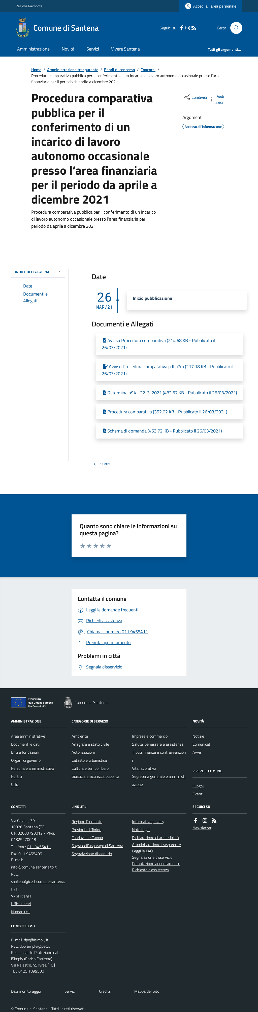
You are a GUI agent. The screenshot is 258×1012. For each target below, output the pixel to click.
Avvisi (197, 752)
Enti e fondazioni (25, 752)
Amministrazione (33, 48)
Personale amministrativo (32, 768)
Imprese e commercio (150, 736)
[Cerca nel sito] (234, 28)
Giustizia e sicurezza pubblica (95, 776)
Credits (105, 991)
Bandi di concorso (119, 70)
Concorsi (148, 70)
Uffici (15, 784)
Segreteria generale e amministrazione (159, 780)
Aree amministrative (28, 736)
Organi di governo (26, 760)
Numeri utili (20, 912)
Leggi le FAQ (142, 851)
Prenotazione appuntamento (156, 863)
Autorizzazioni (83, 752)
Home (36, 70)
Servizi (92, 48)
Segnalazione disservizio (92, 854)
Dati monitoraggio (26, 991)
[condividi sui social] (195, 97)
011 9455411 (39, 847)
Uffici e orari (21, 904)
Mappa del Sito (146, 991)
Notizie (198, 736)
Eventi (197, 794)
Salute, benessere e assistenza (157, 744)
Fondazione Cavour (87, 838)
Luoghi (198, 786)
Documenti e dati (25, 744)
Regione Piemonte (29, 6)
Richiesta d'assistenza (150, 870)
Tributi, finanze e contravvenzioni (159, 756)
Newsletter (201, 828)
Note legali (141, 830)
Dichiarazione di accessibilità (155, 838)
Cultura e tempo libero (90, 768)
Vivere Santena (125, 48)
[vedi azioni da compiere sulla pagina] (218, 99)
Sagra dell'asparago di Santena (97, 846)
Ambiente (80, 736)
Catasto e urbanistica (89, 760)
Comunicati (201, 744)
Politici (16, 776)
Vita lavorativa (144, 768)
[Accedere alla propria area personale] (210, 6)
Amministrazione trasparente (72, 70)
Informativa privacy (148, 821)
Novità (68, 48)
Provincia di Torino (86, 830)
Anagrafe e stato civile (90, 744)
